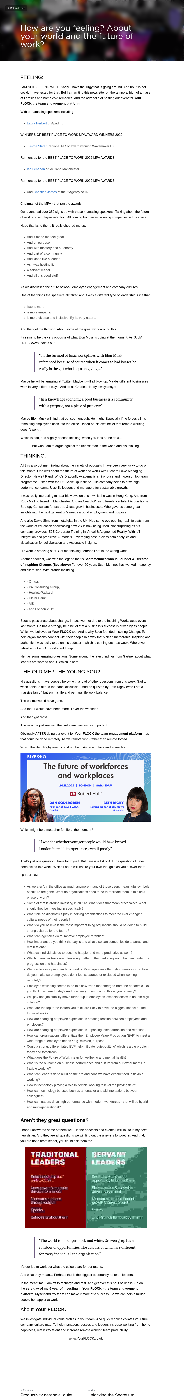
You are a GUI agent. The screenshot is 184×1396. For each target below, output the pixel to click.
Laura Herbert (37, 123)
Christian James (45, 192)
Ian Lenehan (36, 169)
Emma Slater (37, 146)
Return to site (16, 8)
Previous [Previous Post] (26, 1352)
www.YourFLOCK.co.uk (92, 1301)
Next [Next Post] (98, 1352)
